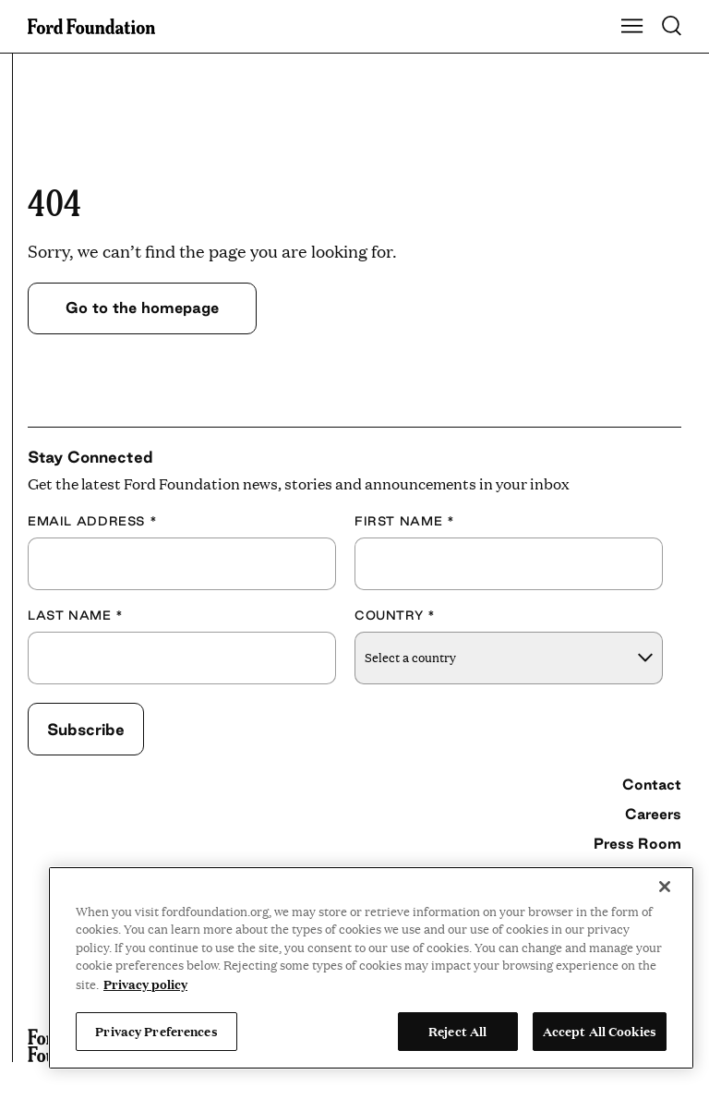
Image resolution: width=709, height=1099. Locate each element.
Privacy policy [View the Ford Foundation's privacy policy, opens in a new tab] (145, 983)
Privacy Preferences (156, 1030)
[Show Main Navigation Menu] (632, 26)
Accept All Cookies (599, 1030)
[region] (371, 967)
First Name (404, 520)
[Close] (664, 886)
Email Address (92, 520)
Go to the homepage (142, 307)
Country (395, 615)
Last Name (76, 615)
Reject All (457, 1030)
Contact (651, 784)
